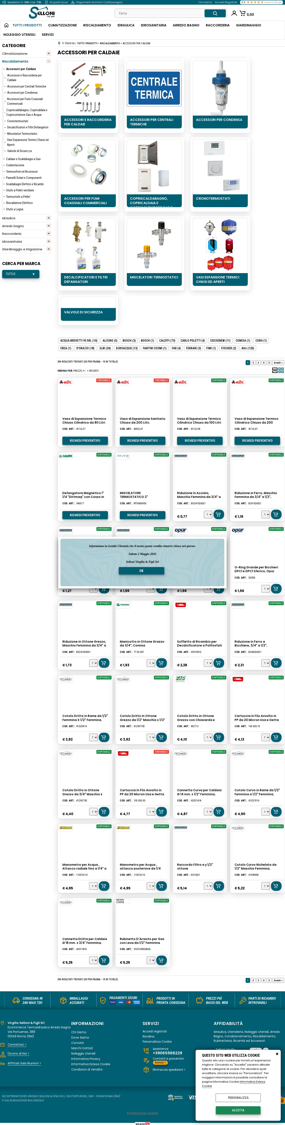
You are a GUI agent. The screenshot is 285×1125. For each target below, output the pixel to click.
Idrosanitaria (153, 25)
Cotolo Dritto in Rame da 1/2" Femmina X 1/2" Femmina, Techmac (85, 718)
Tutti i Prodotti (27, 25)
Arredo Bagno (186, 25)
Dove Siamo (80, 1034)
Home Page (4, 25)
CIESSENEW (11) (220, 340)
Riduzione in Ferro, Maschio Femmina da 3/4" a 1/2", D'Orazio (255, 496)
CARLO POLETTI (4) (192, 340)
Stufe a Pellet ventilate (20, 190)
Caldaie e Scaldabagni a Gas (23, 159)
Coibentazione (15, 165)
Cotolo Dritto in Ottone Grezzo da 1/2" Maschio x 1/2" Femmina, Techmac (142, 718)
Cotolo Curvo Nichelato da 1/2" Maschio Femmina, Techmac (255, 866)
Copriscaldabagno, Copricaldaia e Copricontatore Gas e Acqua (26, 112)
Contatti (77, 1039)
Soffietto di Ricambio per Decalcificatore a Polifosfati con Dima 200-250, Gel (199, 644)
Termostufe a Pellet (18, 197)
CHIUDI (277, 1054)
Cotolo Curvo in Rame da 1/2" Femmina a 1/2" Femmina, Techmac (257, 792)
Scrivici (160, 1059)
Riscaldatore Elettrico (19, 203)
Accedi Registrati (226, 2)
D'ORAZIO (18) (85, 348)
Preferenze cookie (142, 1110)
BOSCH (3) (129, 340)
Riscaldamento (97, 25)
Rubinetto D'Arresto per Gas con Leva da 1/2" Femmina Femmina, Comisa (142, 940)
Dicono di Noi (18, 1050)
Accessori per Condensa (22, 93)
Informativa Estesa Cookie (90, 1061)
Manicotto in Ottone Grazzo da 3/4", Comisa (142, 642)
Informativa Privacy (85, 1055)
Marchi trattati (82, 1045)
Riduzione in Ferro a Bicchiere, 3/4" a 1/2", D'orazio (250, 644)
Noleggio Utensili (19, 34)
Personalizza (238, 1098)
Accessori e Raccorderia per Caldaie (24, 77)
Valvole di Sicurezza (19, 151)
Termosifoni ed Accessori (22, 171)
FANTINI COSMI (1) (155, 348)
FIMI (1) (211, 348)
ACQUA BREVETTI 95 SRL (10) (78, 340)
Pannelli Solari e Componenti (24, 178)
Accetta (238, 1110)
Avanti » (278, 362)
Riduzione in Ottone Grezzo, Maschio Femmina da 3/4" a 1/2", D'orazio (84, 644)
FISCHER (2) (228, 348)
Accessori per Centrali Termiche (26, 86)
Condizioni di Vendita (86, 1066)
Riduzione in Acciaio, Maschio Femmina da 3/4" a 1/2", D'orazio (199, 496)
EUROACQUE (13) (127, 348)
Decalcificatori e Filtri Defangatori (27, 127)
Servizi (48, 34)
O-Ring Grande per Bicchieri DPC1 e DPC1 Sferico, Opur (256, 568)
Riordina (148, 1033)
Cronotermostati (17, 121)
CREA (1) (65, 348)
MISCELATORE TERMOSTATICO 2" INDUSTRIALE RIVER (142, 494)
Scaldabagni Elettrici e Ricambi (25, 184)
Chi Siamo (78, 1029)
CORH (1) (261, 340)
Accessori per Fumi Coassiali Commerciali (25, 101)
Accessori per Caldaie (21, 69)
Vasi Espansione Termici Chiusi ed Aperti (28, 142)
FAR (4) (176, 348)
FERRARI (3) (193, 348)
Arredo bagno (13, 226)
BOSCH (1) (147, 340)
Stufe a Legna (14, 209)
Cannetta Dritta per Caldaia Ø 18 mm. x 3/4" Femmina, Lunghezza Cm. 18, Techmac (84, 940)
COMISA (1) (243, 340)
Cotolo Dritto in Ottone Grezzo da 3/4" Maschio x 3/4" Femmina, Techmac (82, 792)
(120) (247, 348)
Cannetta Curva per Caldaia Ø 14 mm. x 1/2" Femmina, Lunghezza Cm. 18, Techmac (199, 792)
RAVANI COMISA (120, 898)
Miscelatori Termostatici (22, 134)
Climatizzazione (62, 25)
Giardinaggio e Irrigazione (22, 249)
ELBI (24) (105, 348)
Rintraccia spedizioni (169, 1066)
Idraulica (126, 25)
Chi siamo (205, 2)
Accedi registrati (155, 1028)
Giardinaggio (248, 25)
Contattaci (17, 1041)
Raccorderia (218, 25)
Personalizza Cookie (157, 1038)
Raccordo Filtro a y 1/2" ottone (195, 864)
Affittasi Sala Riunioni (24, 1060)
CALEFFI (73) (167, 340)
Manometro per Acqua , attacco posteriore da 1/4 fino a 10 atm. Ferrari (140, 866)
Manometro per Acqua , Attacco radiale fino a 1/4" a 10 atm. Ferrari (84, 866)
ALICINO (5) (110, 340)
